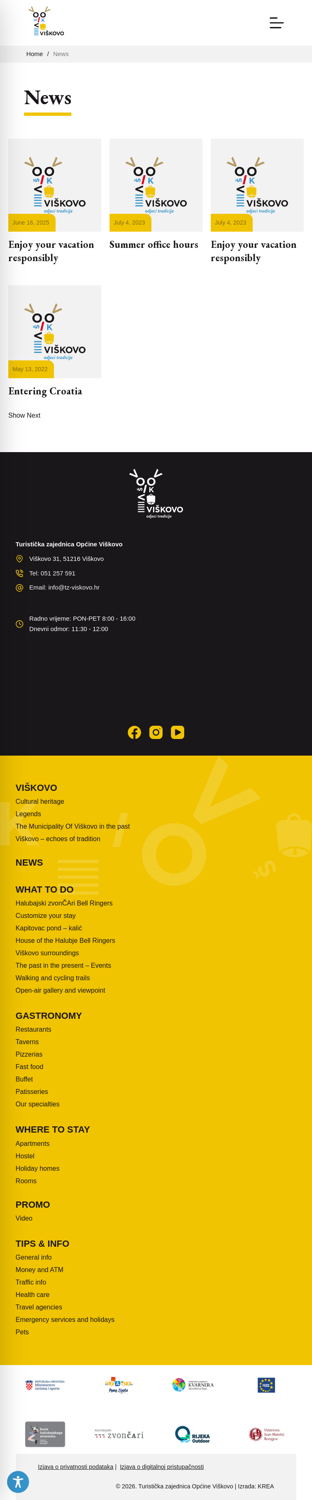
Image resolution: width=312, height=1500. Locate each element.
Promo (33, 1204)
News (29, 862)
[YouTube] (177, 732)
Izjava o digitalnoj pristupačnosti (162, 1466)
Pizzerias (29, 1054)
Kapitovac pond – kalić (49, 928)
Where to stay (53, 1129)
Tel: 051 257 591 (52, 573)
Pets (22, 1332)
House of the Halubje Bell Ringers (65, 940)
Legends (28, 813)
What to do (45, 889)
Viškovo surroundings (47, 953)
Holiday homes (38, 1168)
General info (34, 1257)
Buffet (24, 1079)
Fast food (30, 1066)
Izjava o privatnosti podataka (76, 1466)
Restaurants (33, 1029)
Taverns (27, 1041)
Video (24, 1218)
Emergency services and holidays (65, 1319)
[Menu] (277, 23)
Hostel (25, 1156)
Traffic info (31, 1282)
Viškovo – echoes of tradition (58, 838)
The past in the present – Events (63, 965)
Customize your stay (46, 915)
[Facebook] (134, 732)
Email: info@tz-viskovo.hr (64, 587)
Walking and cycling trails (53, 977)
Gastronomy (49, 1016)
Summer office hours (154, 244)
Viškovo (36, 788)
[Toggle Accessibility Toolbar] (18, 1482)
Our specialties (38, 1104)
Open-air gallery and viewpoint (60, 990)
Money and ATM (39, 1269)
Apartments (33, 1143)
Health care (33, 1294)
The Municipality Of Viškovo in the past (73, 826)
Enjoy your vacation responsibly (51, 251)
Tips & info (43, 1243)
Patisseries (32, 1091)
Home (35, 53)
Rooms (26, 1180)
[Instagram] (156, 732)
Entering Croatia (45, 390)
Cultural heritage (40, 801)
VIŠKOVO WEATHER (156, 675)
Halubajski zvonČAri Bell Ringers (64, 903)
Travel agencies (39, 1307)
